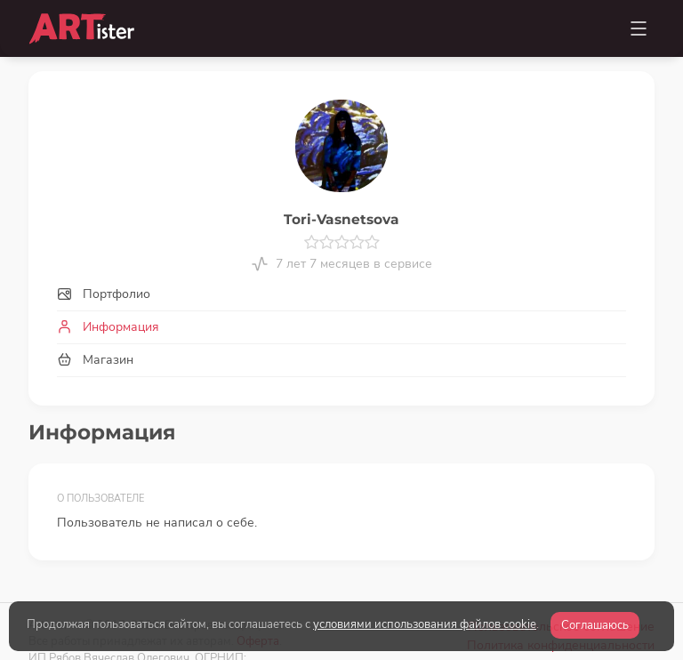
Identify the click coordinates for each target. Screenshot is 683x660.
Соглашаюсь (595, 625)
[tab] (341, 294)
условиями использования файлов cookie (424, 624)
